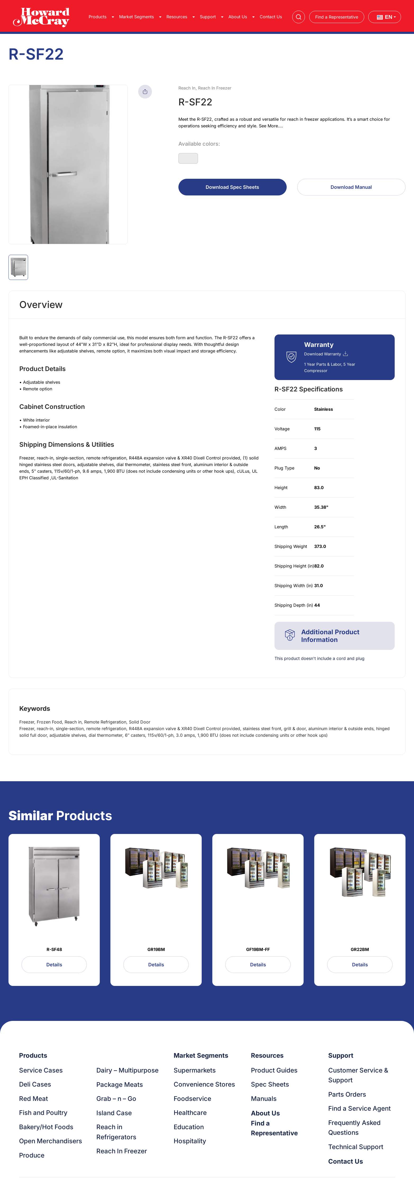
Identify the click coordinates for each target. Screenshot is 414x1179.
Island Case (114, 1113)
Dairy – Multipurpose (127, 1070)
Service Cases (41, 1070)
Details (54, 964)
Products (97, 16)
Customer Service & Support (358, 1075)
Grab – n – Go (116, 1098)
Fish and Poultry (43, 1113)
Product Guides (274, 1070)
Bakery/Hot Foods (46, 1127)
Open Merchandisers (50, 1141)
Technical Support (355, 1147)
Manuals (264, 1098)
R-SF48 (54, 949)
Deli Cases (35, 1084)
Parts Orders (347, 1094)
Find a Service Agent (359, 1108)
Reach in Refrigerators (116, 1132)
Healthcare (190, 1113)
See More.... (271, 125)
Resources (176, 16)
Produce (31, 1155)
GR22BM (360, 949)
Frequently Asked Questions (354, 1128)
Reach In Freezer (121, 1151)
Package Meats (119, 1084)
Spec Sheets (270, 1084)
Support (208, 16)
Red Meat (33, 1098)
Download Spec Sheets (232, 187)
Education (189, 1127)
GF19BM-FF (258, 949)
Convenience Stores (204, 1084)
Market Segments (136, 16)
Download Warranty (326, 354)
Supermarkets (195, 1070)
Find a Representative (336, 17)
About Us (237, 16)
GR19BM (156, 949)
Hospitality (190, 1141)
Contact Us (271, 16)
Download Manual (351, 187)
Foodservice (192, 1098)
